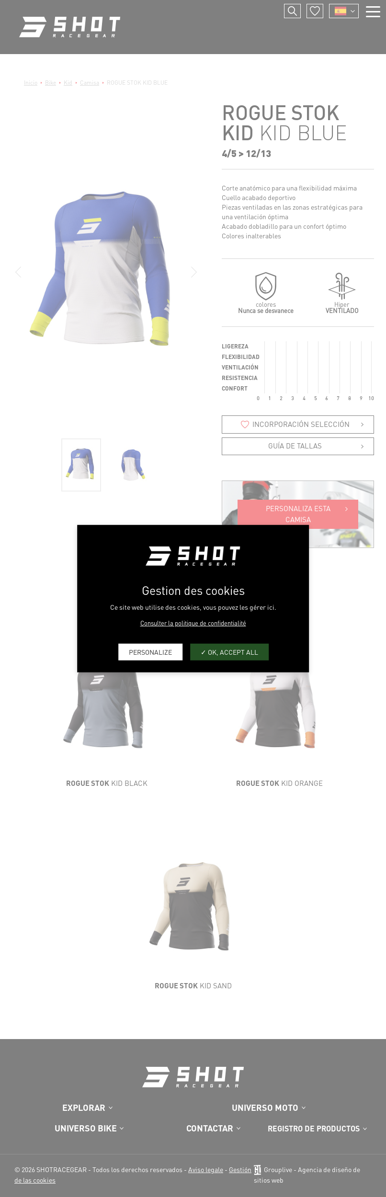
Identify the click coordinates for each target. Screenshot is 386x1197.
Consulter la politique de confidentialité (193, 622)
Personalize (150, 652)
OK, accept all (229, 652)
